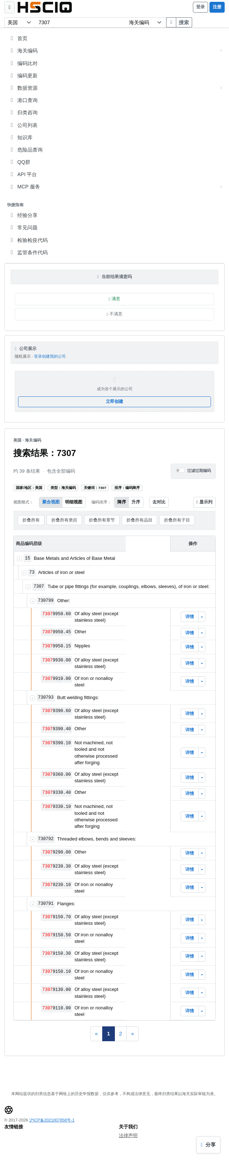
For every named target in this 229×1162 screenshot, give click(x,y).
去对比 (158, 502)
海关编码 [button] (115, 51)
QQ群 (19, 162)
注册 (217, 6)
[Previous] (96, 1033)
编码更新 (23, 75)
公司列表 (23, 125)
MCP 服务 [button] (115, 187)
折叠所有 (31, 520)
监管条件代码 (28, 252)
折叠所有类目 (64, 520)
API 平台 (23, 174)
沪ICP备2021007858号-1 (51, 1120)
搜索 (184, 22)
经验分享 (23, 215)
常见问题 (23, 227)
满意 (114, 298)
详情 (189, 616)
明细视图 (73, 502)
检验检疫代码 (28, 240)
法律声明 (128, 1135)
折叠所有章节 (102, 520)
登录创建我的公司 (50, 356)
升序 (135, 502)
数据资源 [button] (115, 88)
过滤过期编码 (199, 470)
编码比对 (23, 63)
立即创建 (114, 401)
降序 (121, 502)
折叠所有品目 (139, 520)
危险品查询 (26, 150)
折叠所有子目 (177, 520)
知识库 (21, 137)
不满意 (114, 313)
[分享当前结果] (208, 1144)
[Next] (132, 1033)
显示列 (204, 502)
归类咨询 (23, 112)
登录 (200, 6)
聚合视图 (51, 502)
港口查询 (23, 100)
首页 (18, 38)
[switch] (180, 470)
